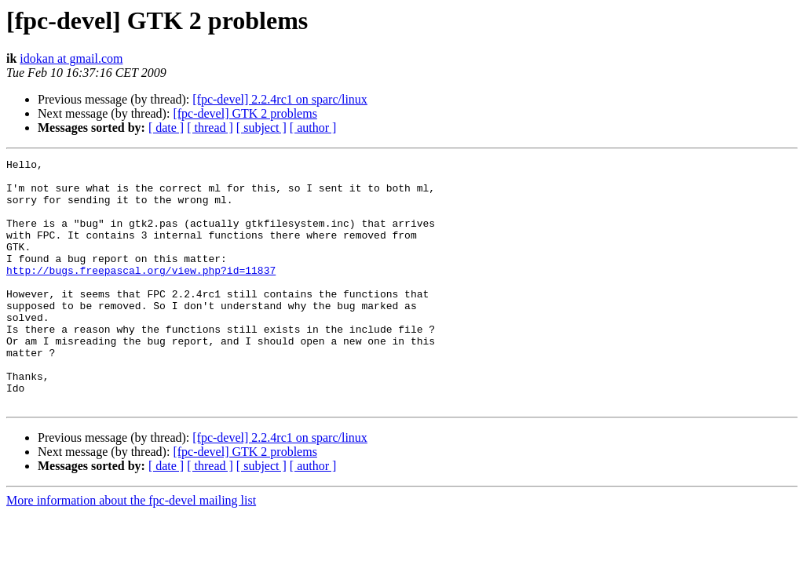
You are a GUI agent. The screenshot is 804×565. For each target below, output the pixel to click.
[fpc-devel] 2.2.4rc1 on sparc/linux (279, 99)
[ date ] (166, 127)
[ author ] (313, 127)
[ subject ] (261, 127)
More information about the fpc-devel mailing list (131, 549)
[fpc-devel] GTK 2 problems (245, 113)
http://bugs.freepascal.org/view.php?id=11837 (141, 293)
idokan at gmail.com (71, 58)
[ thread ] (210, 127)
